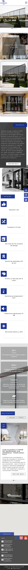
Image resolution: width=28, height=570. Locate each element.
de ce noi (7, 196)
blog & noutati (8, 413)
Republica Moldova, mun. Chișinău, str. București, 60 (8, 545)
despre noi (20, 125)
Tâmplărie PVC (14, 103)
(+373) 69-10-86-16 (8, 542)
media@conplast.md (8, 549)
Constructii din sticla (14, 46)
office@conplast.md (8, 550)
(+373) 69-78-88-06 (8, 556)
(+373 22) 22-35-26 (8, 540)
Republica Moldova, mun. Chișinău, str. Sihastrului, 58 (8, 560)
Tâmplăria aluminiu (14, 74)
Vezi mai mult (13, 164)
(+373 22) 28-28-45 (8, 554)
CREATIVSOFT (17, 568)
